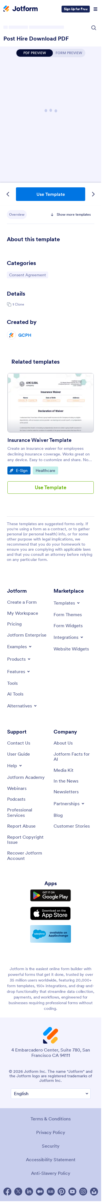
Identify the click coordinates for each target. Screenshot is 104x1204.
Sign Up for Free (75, 9)
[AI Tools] (15, 693)
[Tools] (12, 683)
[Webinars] (16, 788)
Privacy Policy (50, 1132)
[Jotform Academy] (26, 777)
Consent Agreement (27, 274)
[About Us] (63, 742)
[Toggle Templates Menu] (67, 603)
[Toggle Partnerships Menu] (69, 803)
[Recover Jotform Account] (27, 855)
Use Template (50, 194)
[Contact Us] (18, 742)
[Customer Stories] (72, 826)
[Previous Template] (8, 194)
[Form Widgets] (68, 625)
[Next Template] (93, 194)
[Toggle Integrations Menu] (69, 637)
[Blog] (58, 815)
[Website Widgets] (71, 648)
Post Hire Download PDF (36, 38)
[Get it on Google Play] (50, 895)
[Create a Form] (22, 602)
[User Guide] (18, 754)
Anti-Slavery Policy (50, 1173)
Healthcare (46, 470)
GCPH (24, 335)
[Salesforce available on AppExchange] (50, 934)
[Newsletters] (66, 791)
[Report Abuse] (21, 826)
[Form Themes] (68, 614)
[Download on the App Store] (50, 913)
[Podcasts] (16, 799)
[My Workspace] (22, 613)
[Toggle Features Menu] (19, 671)
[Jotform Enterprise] (26, 634)
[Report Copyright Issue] (27, 840)
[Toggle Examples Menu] (19, 646)
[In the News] (66, 780)
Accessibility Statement (51, 1159)
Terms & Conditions (50, 1119)
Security (51, 1146)
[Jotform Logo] (20, 9)
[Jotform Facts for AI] (74, 757)
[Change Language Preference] (51, 1093)
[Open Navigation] (95, 9)
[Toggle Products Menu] (19, 659)
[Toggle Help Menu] (15, 765)
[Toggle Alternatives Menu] (22, 705)
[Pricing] (14, 623)
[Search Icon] (94, 28)
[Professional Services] (27, 812)
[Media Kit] (64, 770)
